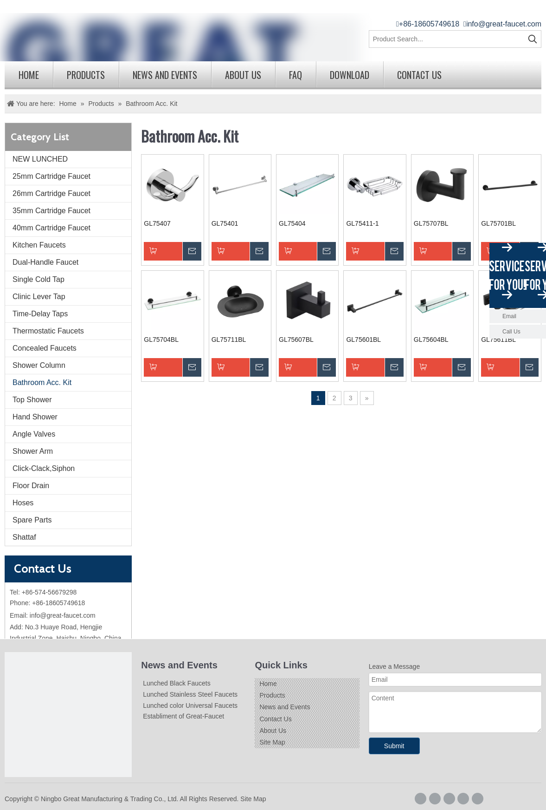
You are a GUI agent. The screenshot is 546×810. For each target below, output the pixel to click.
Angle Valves (34, 434)
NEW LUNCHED (40, 159)
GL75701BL (498, 223)
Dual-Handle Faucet (45, 262)
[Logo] (68, 715)
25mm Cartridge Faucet (51, 176)
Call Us (511, 331)
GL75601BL (363, 339)
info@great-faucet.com (503, 24)
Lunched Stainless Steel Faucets (190, 694)
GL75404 (292, 223)
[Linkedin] (449, 798)
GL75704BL (161, 339)
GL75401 (225, 223)
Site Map (272, 742)
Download (349, 75)
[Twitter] (463, 798)
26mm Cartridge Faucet (51, 193)
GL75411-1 (362, 223)
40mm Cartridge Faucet (51, 228)
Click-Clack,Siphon (44, 468)
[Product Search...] (446, 39)
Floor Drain (31, 486)
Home (29, 75)
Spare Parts (32, 520)
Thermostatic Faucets (48, 331)
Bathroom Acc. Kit (42, 382)
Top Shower (32, 400)
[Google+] (435, 798)
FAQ (295, 75)
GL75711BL (229, 339)
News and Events (165, 75)
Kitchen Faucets (39, 245)
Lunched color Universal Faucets (190, 705)
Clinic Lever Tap (39, 296)
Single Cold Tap (38, 279)
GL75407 (157, 223)
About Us (243, 75)
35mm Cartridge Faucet (51, 211)
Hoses (23, 503)
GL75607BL (296, 339)
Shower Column (39, 365)
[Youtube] (477, 798)
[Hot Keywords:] (532, 39)
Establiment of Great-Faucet (183, 716)
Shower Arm (33, 451)
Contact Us (419, 75)
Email (509, 316)
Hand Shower (35, 417)
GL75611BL (498, 339)
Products (86, 75)
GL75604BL (431, 339)
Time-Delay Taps (40, 314)
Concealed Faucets (45, 348)
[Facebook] (420, 798)
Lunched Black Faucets (177, 683)
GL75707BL (431, 223)
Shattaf (24, 537)
